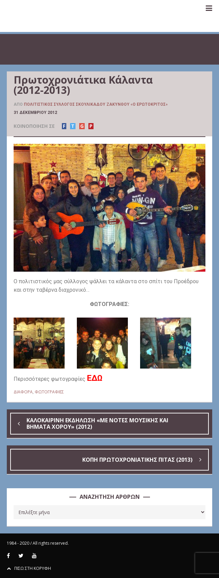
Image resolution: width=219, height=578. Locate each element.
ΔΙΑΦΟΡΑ (23, 392)
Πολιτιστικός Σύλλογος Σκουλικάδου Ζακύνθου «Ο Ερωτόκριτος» (96, 104)
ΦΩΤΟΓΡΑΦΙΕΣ (49, 392)
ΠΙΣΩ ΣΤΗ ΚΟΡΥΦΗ (29, 568)
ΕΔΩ (94, 378)
